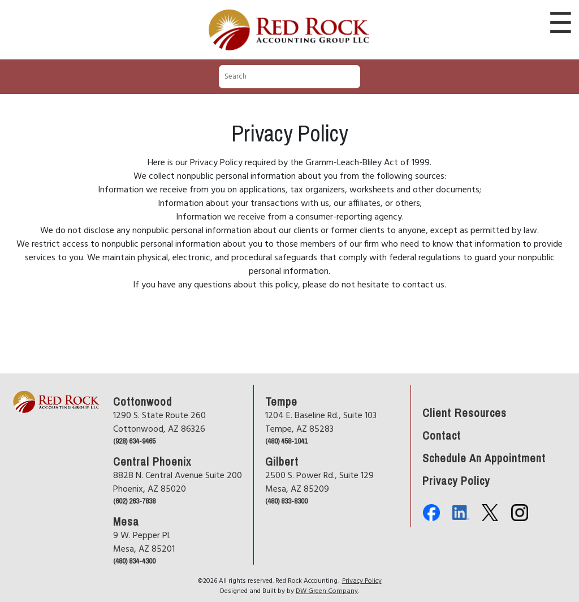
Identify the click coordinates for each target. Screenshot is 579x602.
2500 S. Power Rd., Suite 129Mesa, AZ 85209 (319, 482)
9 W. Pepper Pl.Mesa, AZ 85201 (144, 542)
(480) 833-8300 (286, 501)
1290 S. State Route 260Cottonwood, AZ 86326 (159, 422)
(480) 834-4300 (134, 561)
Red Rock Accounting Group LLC (289, 10)
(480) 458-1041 (286, 441)
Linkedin (461, 513)
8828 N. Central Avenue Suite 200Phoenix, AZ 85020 (177, 482)
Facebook (431, 513)
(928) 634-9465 (134, 441)
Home (21, 378)
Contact (441, 434)
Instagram (520, 513)
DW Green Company (327, 591)
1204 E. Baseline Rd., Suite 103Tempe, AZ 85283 (321, 422)
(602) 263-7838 (134, 501)
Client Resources (464, 412)
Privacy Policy (456, 480)
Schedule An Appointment (484, 457)
